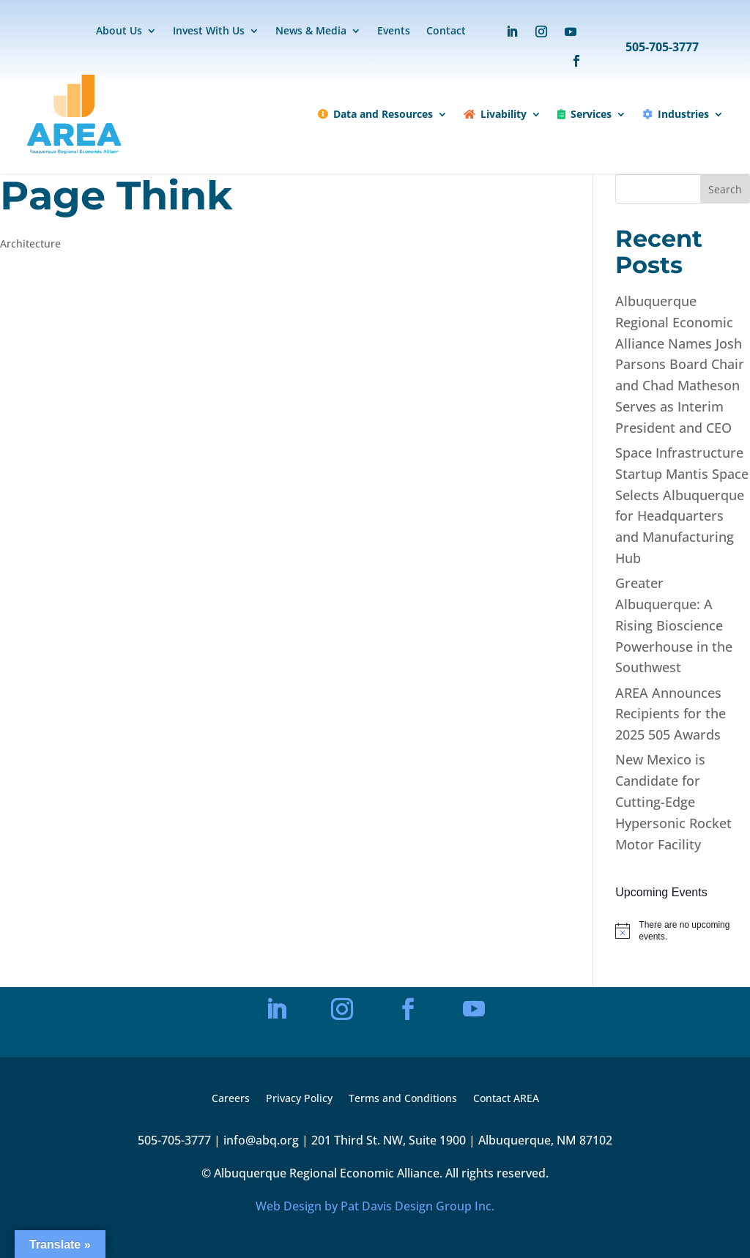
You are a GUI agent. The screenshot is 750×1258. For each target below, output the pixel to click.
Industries (675, 114)
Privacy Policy (299, 1099)
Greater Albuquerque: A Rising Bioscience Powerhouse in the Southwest (673, 625)
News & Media (310, 31)
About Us (119, 31)
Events (393, 31)
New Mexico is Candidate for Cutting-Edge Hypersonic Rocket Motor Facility (673, 801)
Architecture (30, 243)
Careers (231, 1099)
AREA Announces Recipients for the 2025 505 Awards (670, 714)
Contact (446, 31)
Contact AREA (506, 1099)
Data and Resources (375, 114)
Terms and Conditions (403, 1099)
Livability (495, 114)
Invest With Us (209, 31)
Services (584, 114)
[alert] (682, 931)
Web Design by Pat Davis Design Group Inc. (375, 1206)
